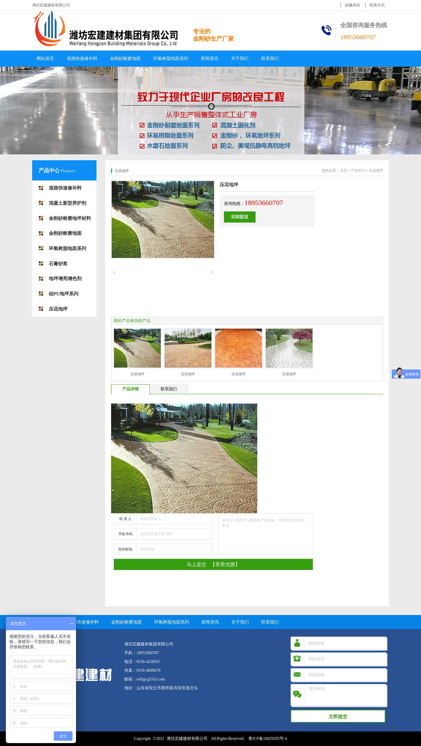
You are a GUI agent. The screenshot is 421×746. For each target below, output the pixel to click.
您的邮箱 (125, 549)
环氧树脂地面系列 (170, 58)
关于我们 (240, 58)
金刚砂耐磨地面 (125, 58)
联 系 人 (125, 519)
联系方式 (377, 5)
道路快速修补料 (82, 58)
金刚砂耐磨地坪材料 (70, 218)
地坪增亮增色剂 (65, 278)
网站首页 (45, 58)
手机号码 (125, 534)
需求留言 (346, 695)
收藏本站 (352, 5)
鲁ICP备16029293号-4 (268, 738)
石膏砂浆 (58, 263)
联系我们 (270, 58)
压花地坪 (58, 308)
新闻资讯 (209, 58)
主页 (343, 170)
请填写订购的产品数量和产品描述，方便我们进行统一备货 (265, 534)
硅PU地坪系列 (63, 293)
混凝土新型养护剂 (67, 203)
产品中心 (50, 170)
